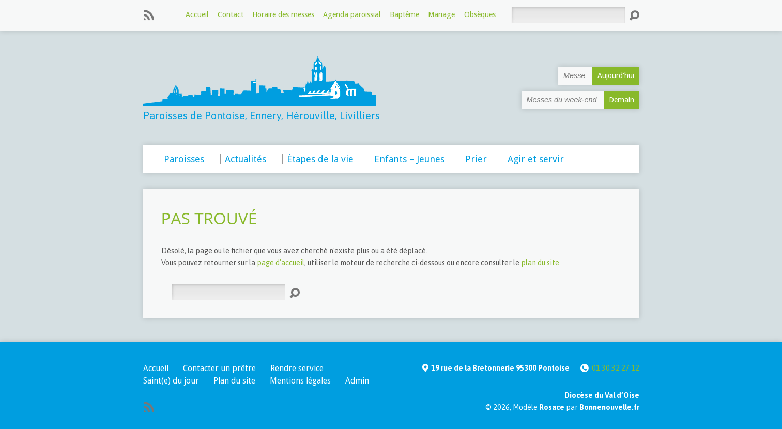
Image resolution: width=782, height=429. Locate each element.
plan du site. (541, 262)
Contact (230, 14)
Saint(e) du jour (171, 381)
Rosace (551, 407)
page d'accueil (280, 262)
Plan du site (234, 381)
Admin (357, 381)
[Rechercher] (568, 15)
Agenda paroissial (351, 14)
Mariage (441, 14)
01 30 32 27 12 (615, 368)
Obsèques (480, 14)
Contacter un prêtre (219, 368)
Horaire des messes (283, 14)
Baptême (404, 14)
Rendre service (297, 368)
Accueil (197, 14)
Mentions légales (300, 381)
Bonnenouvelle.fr (609, 407)
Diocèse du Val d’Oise (601, 395)
